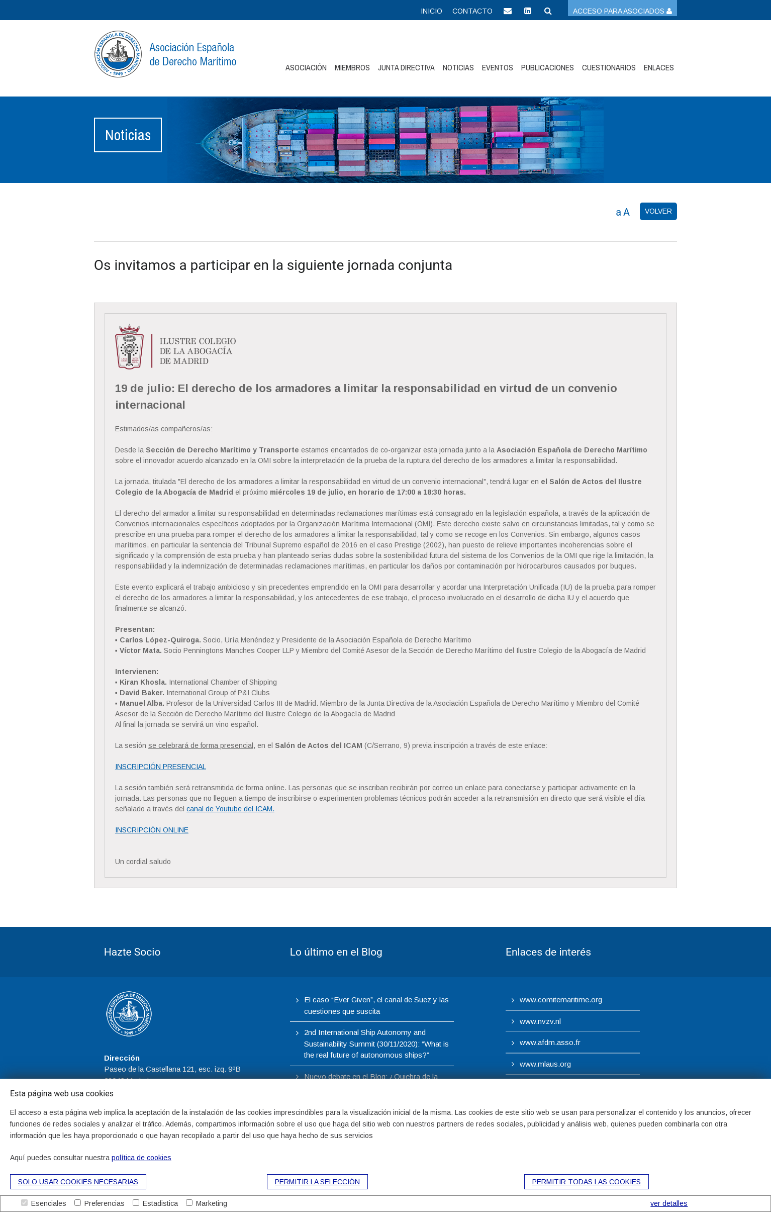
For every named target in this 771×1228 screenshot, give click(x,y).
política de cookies (141, 1158)
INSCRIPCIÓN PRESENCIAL (160, 767)
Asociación (306, 67)
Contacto (472, 11)
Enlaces (659, 67)
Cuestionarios (609, 67)
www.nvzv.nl (540, 1021)
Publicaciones (547, 67)
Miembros (352, 67)
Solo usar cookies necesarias (78, 1182)
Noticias (458, 67)
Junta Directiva (406, 67)
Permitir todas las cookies (586, 1182)
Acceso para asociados (622, 11)
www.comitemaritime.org (561, 999)
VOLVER (658, 211)
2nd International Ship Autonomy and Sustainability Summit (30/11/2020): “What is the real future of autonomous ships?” (376, 1043)
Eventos (497, 67)
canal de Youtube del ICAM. (230, 809)
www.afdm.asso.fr (550, 1042)
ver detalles (669, 1203)
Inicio (431, 11)
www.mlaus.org (545, 1064)
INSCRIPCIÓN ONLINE (151, 830)
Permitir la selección (317, 1182)
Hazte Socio (132, 952)
